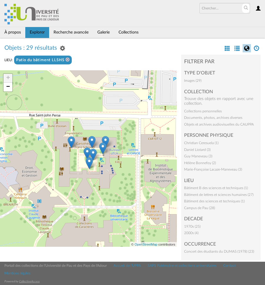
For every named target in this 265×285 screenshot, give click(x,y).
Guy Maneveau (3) (198, 156)
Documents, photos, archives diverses (213, 117)
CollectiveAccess (29, 281)
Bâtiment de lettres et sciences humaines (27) (219, 194)
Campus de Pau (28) (199, 208)
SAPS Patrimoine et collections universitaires (182, 265)
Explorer (37, 32)
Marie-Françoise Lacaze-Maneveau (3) (213, 169)
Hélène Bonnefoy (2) (200, 163)
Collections (129, 32)
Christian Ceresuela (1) (201, 143)
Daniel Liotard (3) (197, 149)
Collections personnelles (203, 111)
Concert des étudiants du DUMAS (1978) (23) (219, 251)
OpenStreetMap (145, 244)
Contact (229, 265)
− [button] (8, 87)
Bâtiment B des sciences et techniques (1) (216, 188)
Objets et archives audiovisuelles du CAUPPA (219, 124)
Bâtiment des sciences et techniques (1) (214, 201)
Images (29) (192, 80)
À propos (12, 32)
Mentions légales (17, 273)
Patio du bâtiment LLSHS (43, 60)
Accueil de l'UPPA (127, 265)
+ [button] (8, 78)
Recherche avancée (71, 32)
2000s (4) (191, 233)
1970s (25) (192, 226)
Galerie (103, 32)
